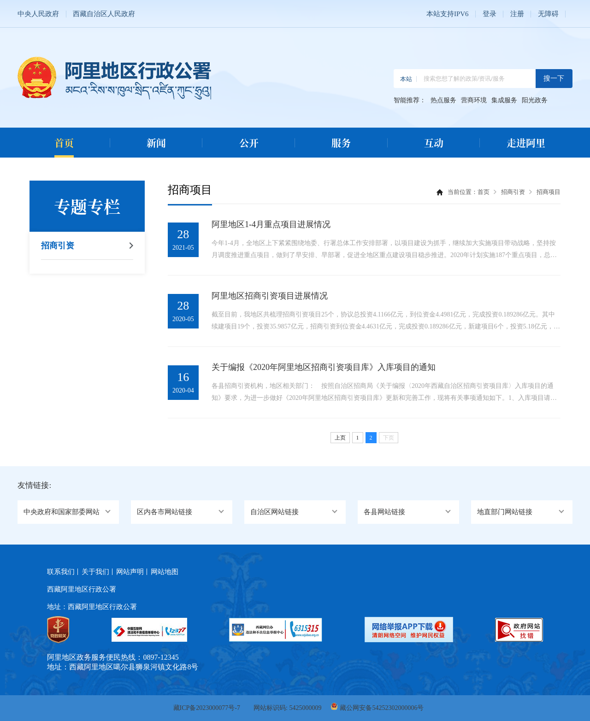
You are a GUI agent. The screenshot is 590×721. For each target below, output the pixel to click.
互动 (433, 142)
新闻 (156, 142)
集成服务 (504, 100)
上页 (340, 437)
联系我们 (61, 571)
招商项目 (548, 191)
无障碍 (548, 14)
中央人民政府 (38, 14)
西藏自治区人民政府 (104, 14)
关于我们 (95, 571)
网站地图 (164, 571)
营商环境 (474, 100)
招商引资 (57, 245)
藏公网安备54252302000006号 (382, 707)
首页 (64, 142)
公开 (249, 142)
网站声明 (130, 571)
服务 (341, 142)
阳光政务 (535, 100)
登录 (489, 14)
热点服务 (443, 100)
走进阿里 (526, 142)
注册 (517, 14)
